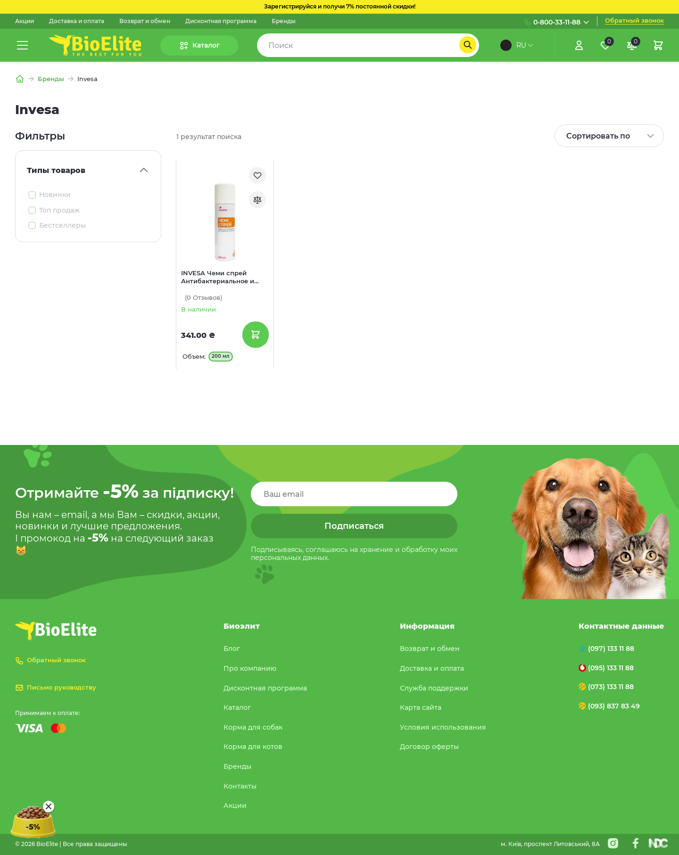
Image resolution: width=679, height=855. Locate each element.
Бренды (284, 21)
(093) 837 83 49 (614, 706)
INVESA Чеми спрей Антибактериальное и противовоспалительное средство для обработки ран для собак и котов (222, 278)
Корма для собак (253, 727)
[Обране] (605, 45)
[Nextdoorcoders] (658, 843)
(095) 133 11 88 (611, 668)
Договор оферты (429, 746)
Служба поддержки (434, 688)
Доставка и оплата (76, 21)
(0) (203, 297)
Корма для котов (253, 746)
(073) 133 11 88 (611, 686)
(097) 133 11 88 (611, 648)
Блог (232, 648)
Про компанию (250, 668)
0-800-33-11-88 (556, 22)
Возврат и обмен (144, 21)
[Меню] (22, 45)
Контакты (240, 786)
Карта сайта (420, 707)
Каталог (237, 707)
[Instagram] (613, 843)
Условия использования (443, 727)
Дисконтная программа (221, 21)
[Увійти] (579, 45)
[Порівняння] (632, 45)
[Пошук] (467, 44)
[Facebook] (635, 843)
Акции (24, 21)
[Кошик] (658, 45)
